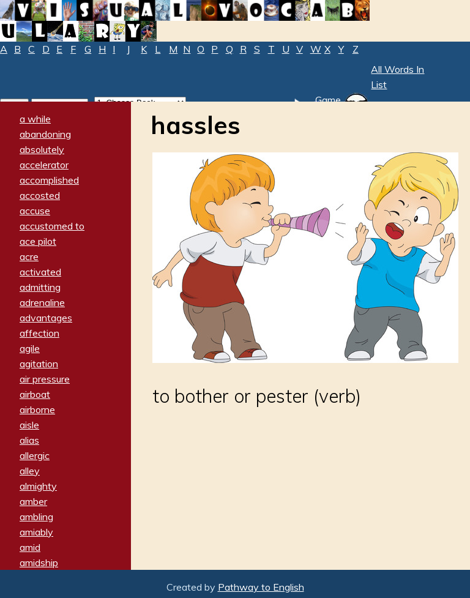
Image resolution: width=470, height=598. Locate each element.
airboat (35, 394)
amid (30, 547)
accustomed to (52, 226)
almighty (38, 486)
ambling (36, 516)
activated (40, 272)
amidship (39, 562)
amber (33, 501)
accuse (35, 210)
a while (35, 119)
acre (29, 256)
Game (328, 100)
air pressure (45, 379)
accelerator (44, 165)
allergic (35, 455)
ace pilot (38, 241)
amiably (36, 532)
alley (30, 471)
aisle (29, 425)
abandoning (45, 134)
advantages (46, 318)
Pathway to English (261, 587)
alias (29, 440)
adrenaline (42, 302)
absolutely (42, 149)
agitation (39, 363)
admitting (40, 287)
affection (39, 333)
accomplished (49, 180)
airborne (37, 409)
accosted (40, 195)
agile (30, 348)
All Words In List (397, 77)
